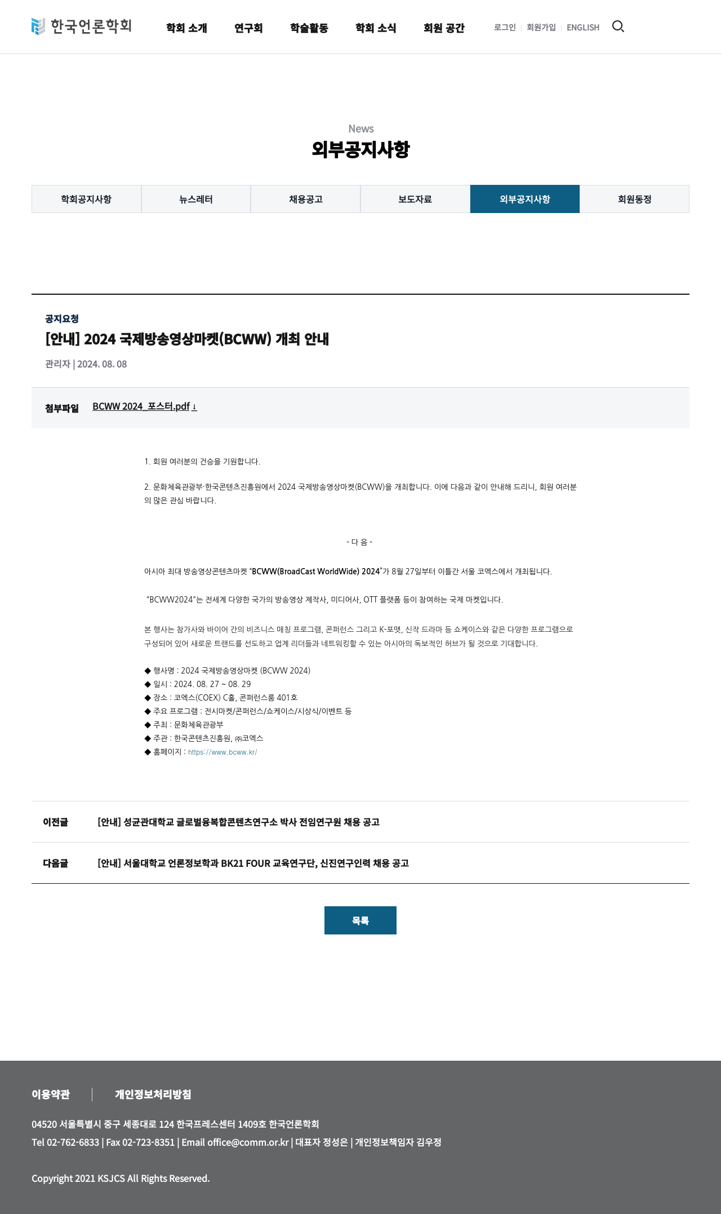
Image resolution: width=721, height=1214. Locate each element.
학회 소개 (186, 27)
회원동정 (635, 199)
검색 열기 (618, 26)
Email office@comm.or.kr (234, 1142)
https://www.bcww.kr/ (222, 751)
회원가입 (541, 27)
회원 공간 (444, 27)
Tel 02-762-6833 (65, 1142)
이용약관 (51, 1094)
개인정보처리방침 (153, 1094)
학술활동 (309, 27)
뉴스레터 (196, 199)
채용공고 (306, 199)
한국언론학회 (81, 26)
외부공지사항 (525, 199)
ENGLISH (583, 27)
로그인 (505, 27)
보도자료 (415, 199)
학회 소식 (376, 27)
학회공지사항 (86, 199)
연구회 (248, 27)
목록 (360, 920)
